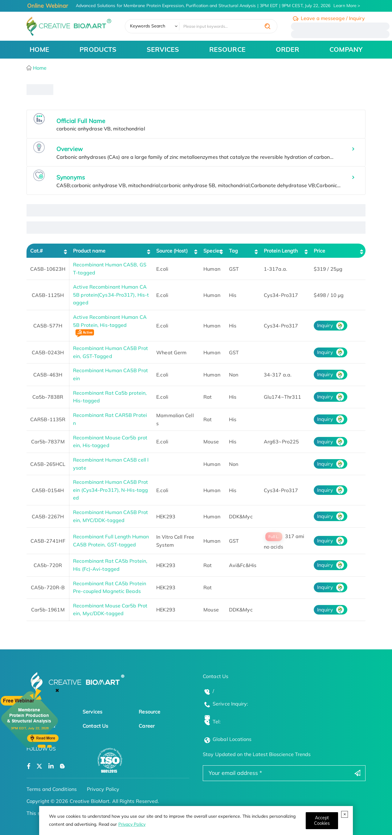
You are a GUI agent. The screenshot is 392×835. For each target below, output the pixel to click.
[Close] (322, 820)
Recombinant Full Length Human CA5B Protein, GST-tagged (111, 540)
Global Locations (232, 739)
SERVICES (163, 49)
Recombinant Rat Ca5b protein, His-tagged (110, 397)
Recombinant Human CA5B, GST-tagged (109, 268)
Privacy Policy (131, 824)
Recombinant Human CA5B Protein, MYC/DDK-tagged (110, 516)
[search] (267, 26)
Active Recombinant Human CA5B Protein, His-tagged (110, 326)
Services (92, 712)
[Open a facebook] (28, 766)
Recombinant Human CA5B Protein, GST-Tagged (110, 352)
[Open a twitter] (39, 766)
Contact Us (95, 726)
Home (39, 68)
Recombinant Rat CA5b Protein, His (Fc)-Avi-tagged (110, 565)
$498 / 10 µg (329, 295)
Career (147, 726)
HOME (39, 49)
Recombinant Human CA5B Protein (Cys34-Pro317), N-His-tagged (110, 490)
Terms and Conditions (52, 789)
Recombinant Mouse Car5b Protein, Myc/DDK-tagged (110, 610)
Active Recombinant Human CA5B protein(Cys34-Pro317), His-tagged (111, 295)
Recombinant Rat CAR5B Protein (110, 419)
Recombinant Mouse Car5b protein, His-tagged (110, 441)
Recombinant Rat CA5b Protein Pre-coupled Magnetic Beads (109, 587)
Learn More (345, 5)
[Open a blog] (62, 766)
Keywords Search (147, 26)
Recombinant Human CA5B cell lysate (111, 464)
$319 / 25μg (328, 269)
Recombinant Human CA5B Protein (110, 374)
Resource (149, 712)
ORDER (288, 49)
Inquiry (325, 325)
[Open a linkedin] (51, 766)
